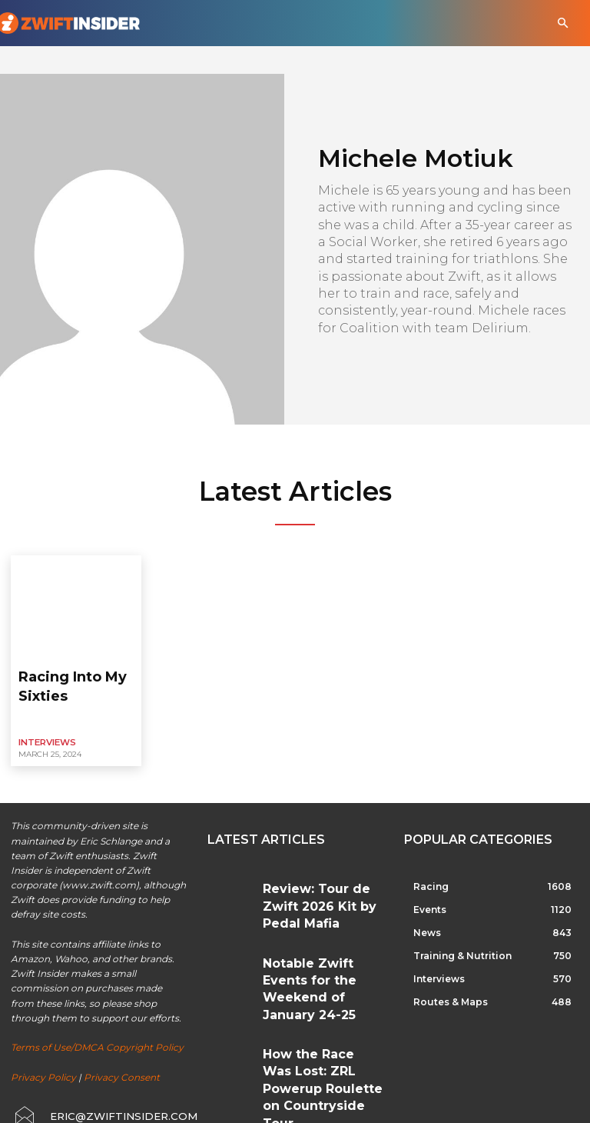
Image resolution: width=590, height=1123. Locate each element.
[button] (562, 23)
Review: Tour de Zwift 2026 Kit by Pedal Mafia (321, 861)
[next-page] (241, 1028)
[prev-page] (217, 1028)
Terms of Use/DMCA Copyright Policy (97, 1017)
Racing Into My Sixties (75, 670)
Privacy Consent (122, 1046)
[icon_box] (92, 1082)
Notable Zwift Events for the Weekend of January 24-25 (322, 915)
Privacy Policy (43, 1046)
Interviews (44, 713)
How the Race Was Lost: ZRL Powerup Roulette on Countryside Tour (323, 975)
